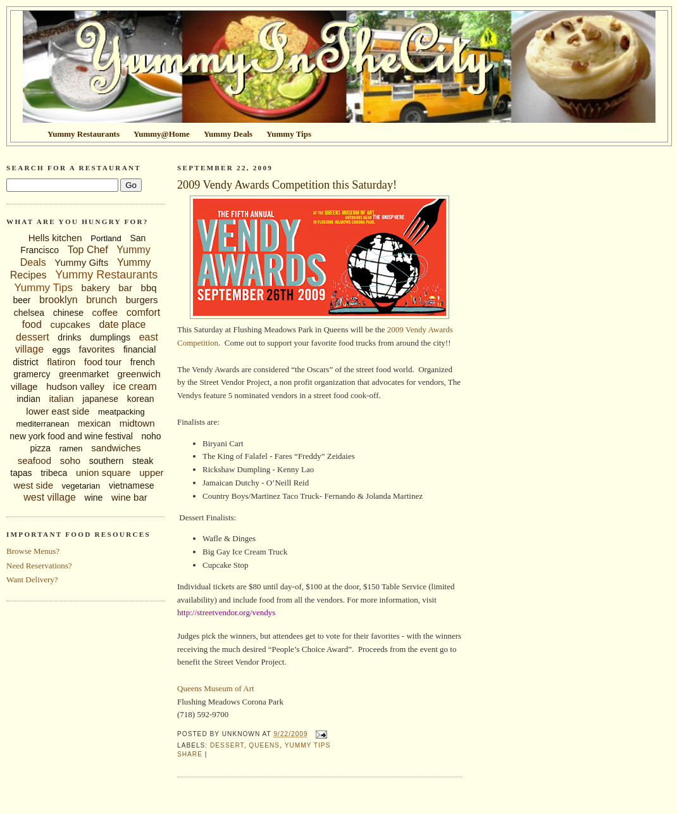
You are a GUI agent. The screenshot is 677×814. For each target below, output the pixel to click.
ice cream (135, 386)
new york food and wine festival (71, 436)
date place (122, 324)
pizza (40, 448)
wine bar (129, 497)
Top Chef (88, 249)
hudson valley (75, 386)
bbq (149, 287)
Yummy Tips (43, 288)
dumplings (110, 337)
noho (151, 436)
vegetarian (81, 486)
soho (70, 460)
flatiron (61, 361)
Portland (105, 238)
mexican (94, 423)
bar (125, 287)
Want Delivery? (32, 579)
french (142, 362)
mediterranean (42, 424)
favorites (97, 349)
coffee (105, 312)
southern (106, 461)
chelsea (29, 313)
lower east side (57, 411)
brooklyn (58, 299)
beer (21, 300)
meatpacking (121, 411)
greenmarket (84, 374)
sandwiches (115, 447)
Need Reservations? (39, 565)
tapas (21, 473)
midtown (137, 423)
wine (94, 497)
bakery (96, 287)
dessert (32, 337)
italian (61, 398)
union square (103, 472)
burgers (142, 299)
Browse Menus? (32, 551)
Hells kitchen (55, 237)
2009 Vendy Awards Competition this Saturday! (287, 184)
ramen (71, 448)
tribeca (53, 473)
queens (264, 745)
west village (49, 497)
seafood (34, 460)
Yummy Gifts (81, 262)
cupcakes (70, 324)
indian (28, 399)
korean (140, 399)
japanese (100, 399)
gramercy (31, 374)
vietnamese (131, 485)
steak (142, 461)
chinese (68, 313)
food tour (102, 361)
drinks (69, 337)
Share (189, 754)
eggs (61, 349)
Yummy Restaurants (106, 274)
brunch (101, 299)
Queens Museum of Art (215, 688)
